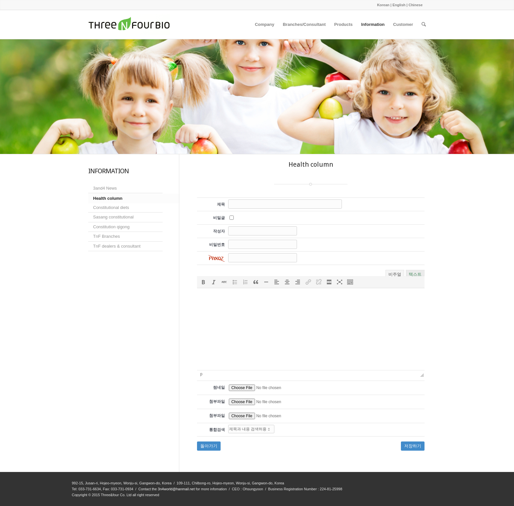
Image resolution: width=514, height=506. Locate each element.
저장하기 (412, 445)
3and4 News (105, 188)
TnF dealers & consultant (117, 246)
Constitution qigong (111, 226)
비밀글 (219, 218)
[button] (203, 282)
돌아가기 (208, 445)
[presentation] (203, 282)
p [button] (201, 374)
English (398, 5)
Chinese (415, 5)
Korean (383, 5)
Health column (108, 198)
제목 (221, 204)
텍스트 (415, 273)
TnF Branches (106, 236)
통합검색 (217, 429)
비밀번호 (217, 244)
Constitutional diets (111, 207)
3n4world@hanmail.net (176, 489)
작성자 (219, 231)
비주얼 (394, 273)
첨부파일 (217, 401)
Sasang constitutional (113, 217)
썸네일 (219, 387)
